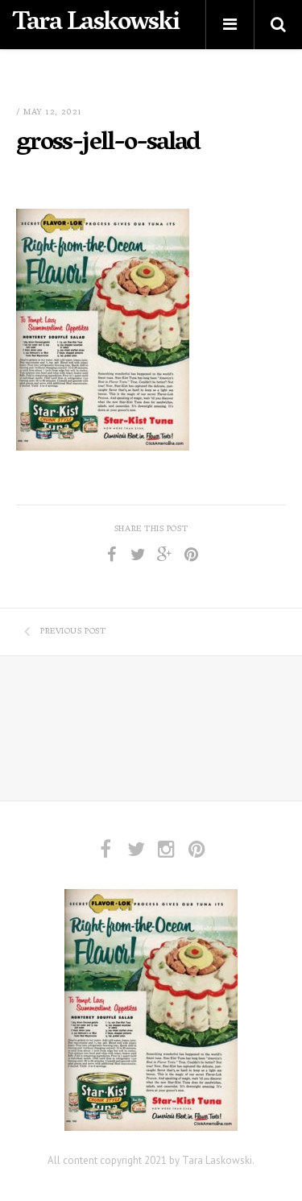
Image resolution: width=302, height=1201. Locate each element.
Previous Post (64, 632)
